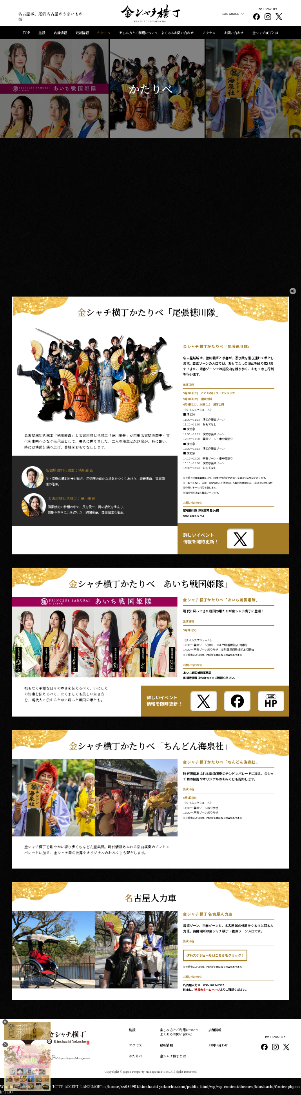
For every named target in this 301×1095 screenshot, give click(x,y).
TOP (26, 32)
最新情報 (82, 32)
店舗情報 (60, 32)
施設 (41, 32)
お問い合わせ (234, 32)
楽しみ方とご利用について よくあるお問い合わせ (156, 32)
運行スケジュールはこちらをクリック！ (216, 955)
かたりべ (103, 32)
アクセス (208, 32)
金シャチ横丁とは (265, 32)
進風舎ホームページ (207, 990)
